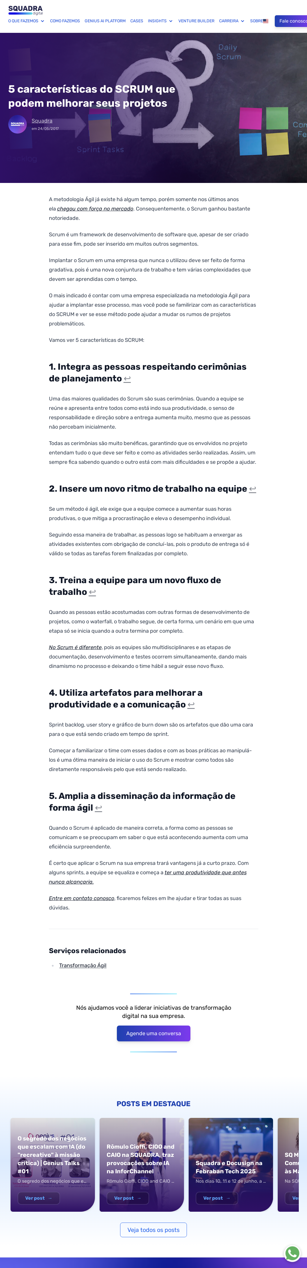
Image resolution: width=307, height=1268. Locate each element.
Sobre (256, 20)
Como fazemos (65, 20)
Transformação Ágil (82, 965)
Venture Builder (196, 20)
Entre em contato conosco (81, 898)
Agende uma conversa (153, 1033)
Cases (136, 20)
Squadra (42, 121)
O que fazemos (26, 21)
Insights (161, 21)
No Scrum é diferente (75, 647)
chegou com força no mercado (95, 209)
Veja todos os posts (153, 1229)
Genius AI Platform (105, 20)
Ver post (38, 1198)
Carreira (232, 21)
